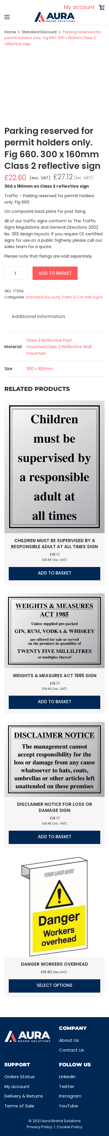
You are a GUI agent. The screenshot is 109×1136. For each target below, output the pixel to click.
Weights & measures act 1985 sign (55, 676)
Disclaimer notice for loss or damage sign (54, 807)
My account (79, 7)
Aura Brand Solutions (61, 1121)
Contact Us (71, 1050)
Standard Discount (39, 32)
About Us (69, 1040)
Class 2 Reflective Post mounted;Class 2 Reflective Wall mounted (59, 346)
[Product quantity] (16, 273)
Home (10, 32)
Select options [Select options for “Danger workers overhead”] (54, 985)
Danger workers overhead (54, 964)
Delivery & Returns (23, 1096)
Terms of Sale (19, 1106)
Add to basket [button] (54, 573)
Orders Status (19, 1077)
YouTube (68, 1106)
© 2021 (35, 1121)
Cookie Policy (69, 1127)
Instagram (70, 1096)
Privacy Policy (39, 1127)
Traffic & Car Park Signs (82, 297)
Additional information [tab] (38, 316)
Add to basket (55, 273)
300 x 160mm (39, 369)
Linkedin (67, 1077)
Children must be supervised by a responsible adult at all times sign (54, 543)
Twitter (66, 1086)
